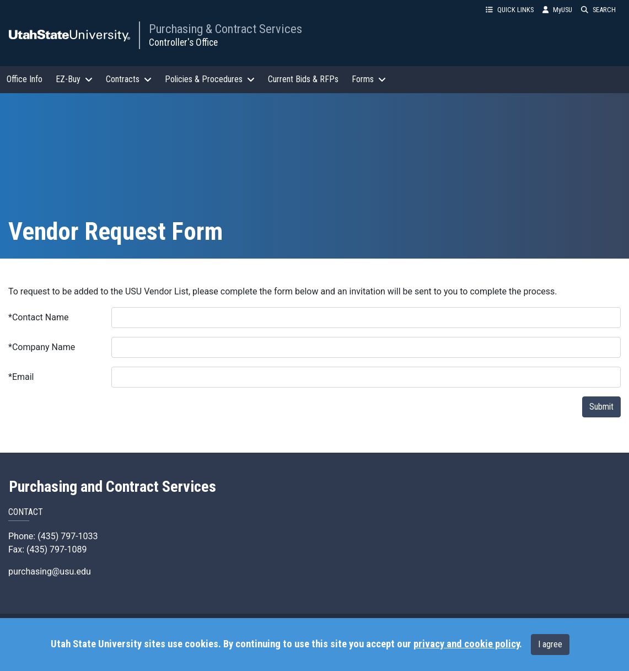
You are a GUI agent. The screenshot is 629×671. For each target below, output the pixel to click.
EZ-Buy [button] (74, 79)
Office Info (24, 79)
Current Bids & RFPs (303, 79)
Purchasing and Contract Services (112, 487)
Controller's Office (183, 42)
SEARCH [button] (598, 10)
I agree (550, 644)
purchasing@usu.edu (49, 571)
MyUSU (557, 10)
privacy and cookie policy (466, 644)
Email (21, 377)
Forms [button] (369, 79)
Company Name (41, 347)
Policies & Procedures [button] (210, 79)
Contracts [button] (129, 79)
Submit (601, 406)
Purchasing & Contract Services (225, 29)
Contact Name (38, 317)
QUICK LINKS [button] (510, 10)
